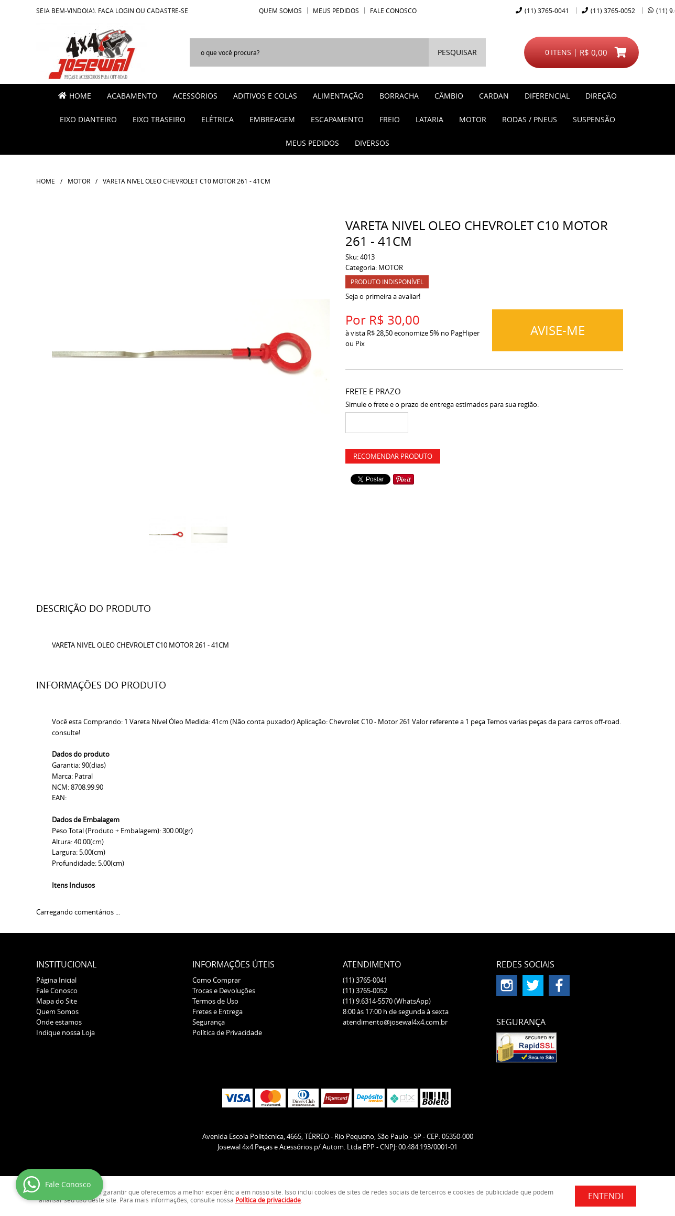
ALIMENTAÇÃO (338, 96)
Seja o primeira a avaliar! (382, 296)
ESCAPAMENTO (337, 119)
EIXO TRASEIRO (159, 119)
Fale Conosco (393, 10)
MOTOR (472, 119)
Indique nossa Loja (65, 1032)
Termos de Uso (215, 1001)
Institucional (66, 964)
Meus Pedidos (336, 10)
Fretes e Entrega (217, 1011)
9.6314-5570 (387, 1001)
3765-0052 (613, 10)
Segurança (208, 1022)
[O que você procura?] (457, 52)
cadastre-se (167, 10)
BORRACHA (399, 96)
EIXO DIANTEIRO (88, 119)
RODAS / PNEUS (529, 119)
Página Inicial (56, 980)
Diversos (372, 143)
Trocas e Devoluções (223, 990)
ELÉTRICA (217, 119)
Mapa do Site (56, 1001)
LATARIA (429, 119)
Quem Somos (280, 10)
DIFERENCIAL (547, 96)
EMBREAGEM (272, 119)
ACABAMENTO (132, 96)
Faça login (116, 10)
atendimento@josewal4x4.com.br (395, 1022)
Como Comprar (216, 980)
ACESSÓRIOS (195, 96)
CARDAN (494, 96)
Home (80, 96)
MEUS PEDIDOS (312, 143)
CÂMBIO (448, 96)
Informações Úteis (233, 964)
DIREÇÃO (601, 96)
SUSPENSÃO (594, 119)
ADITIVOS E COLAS (265, 96)
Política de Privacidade (227, 1032)
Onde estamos (59, 1022)
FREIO (389, 119)
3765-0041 (547, 10)
